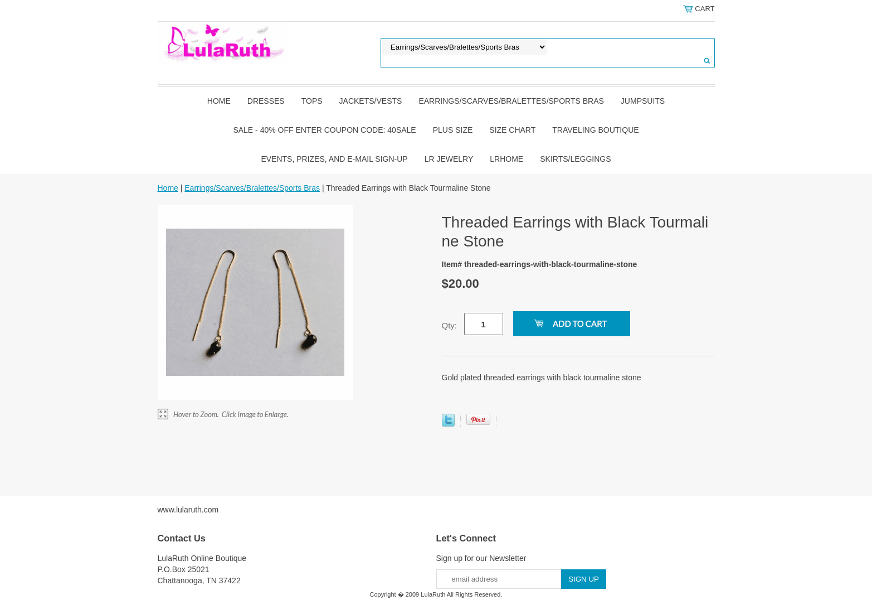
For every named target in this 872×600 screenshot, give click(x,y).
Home (219, 100)
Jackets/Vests (370, 100)
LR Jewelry (449, 158)
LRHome (506, 158)
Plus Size (453, 129)
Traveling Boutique (595, 129)
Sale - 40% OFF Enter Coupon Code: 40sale (324, 129)
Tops (312, 100)
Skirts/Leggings (575, 158)
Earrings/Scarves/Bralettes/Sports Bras (510, 100)
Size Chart (512, 129)
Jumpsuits (643, 100)
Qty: (449, 325)
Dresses (266, 100)
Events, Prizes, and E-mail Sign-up (334, 158)
